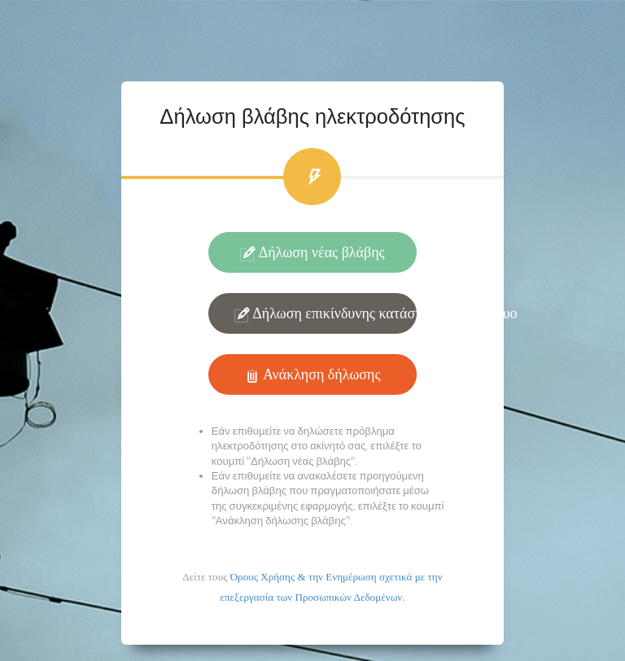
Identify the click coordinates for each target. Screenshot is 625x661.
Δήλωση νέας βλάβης (312, 252)
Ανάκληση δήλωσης (312, 374)
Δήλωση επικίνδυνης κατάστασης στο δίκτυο (325, 313)
